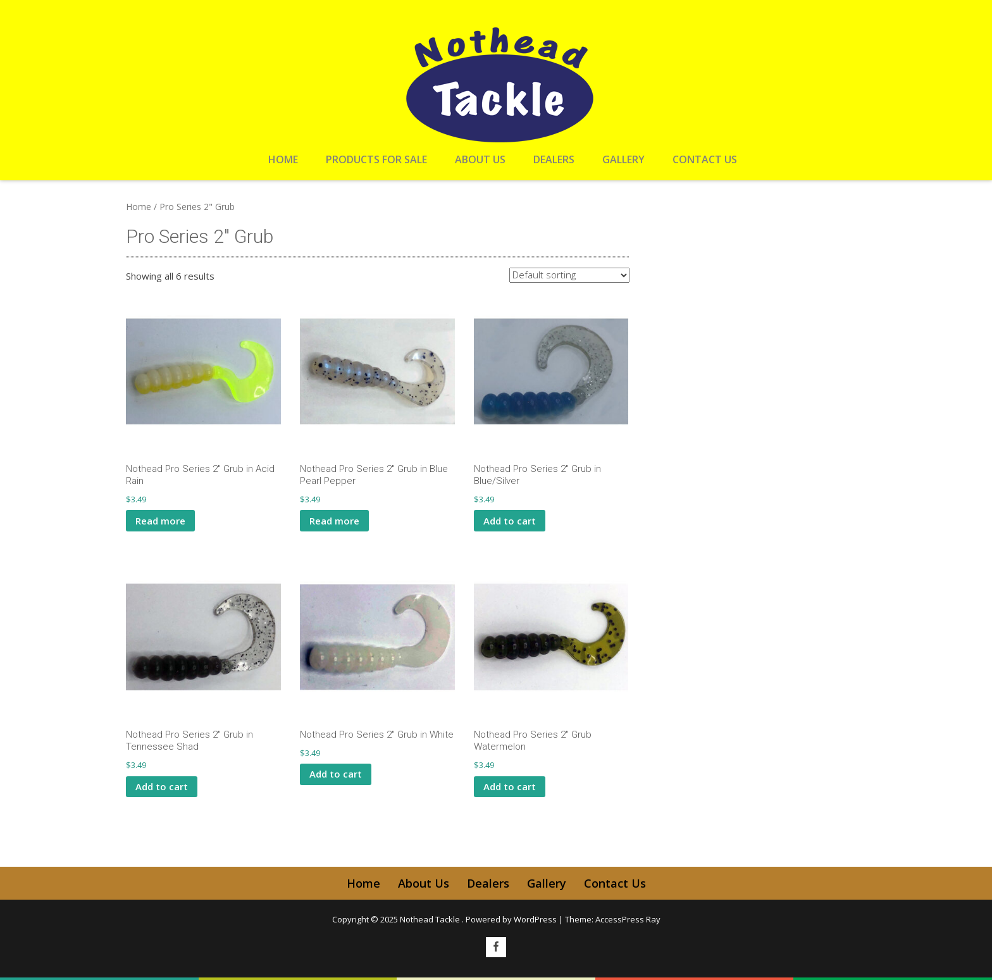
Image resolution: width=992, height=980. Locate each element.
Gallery (623, 159)
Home (283, 159)
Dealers (553, 159)
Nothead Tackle (431, 919)
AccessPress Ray (627, 919)
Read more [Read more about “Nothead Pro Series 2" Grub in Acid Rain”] (160, 520)
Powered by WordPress (511, 919)
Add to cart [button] (509, 520)
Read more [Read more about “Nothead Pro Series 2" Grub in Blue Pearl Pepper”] (334, 520)
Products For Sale (376, 159)
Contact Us (705, 159)
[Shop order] (569, 275)
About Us (480, 159)
